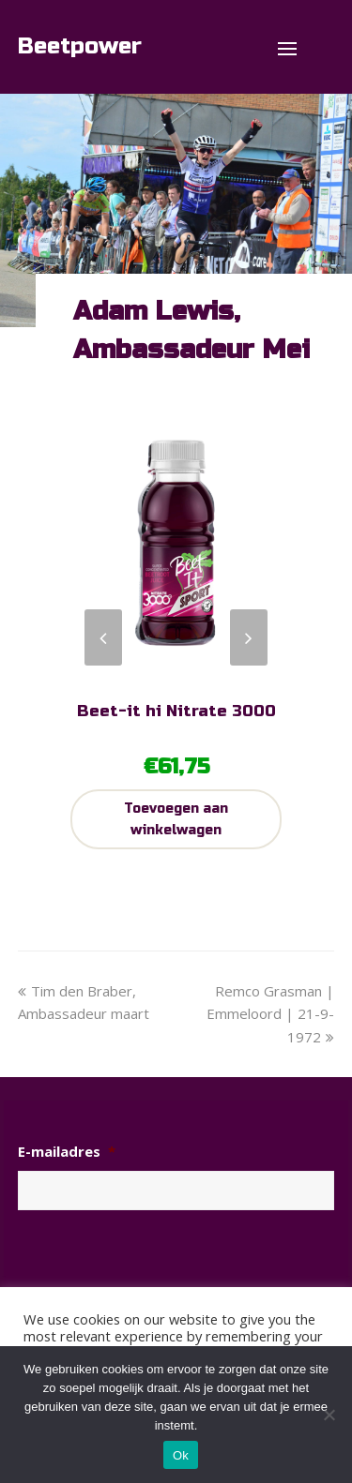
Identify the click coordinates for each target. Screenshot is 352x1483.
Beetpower (80, 46)
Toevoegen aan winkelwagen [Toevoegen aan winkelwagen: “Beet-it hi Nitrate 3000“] (176, 819)
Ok (181, 1455)
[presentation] (160, 1261)
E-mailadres (66, 1152)
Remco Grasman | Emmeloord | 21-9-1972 (270, 1014)
